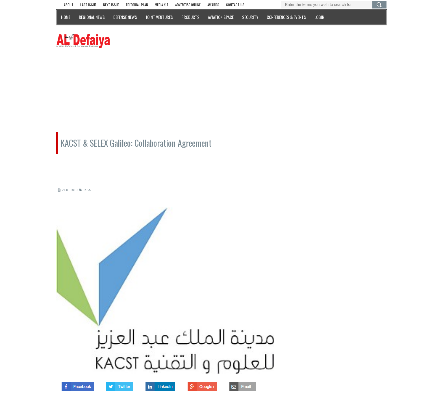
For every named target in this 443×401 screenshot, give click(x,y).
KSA (85, 190)
